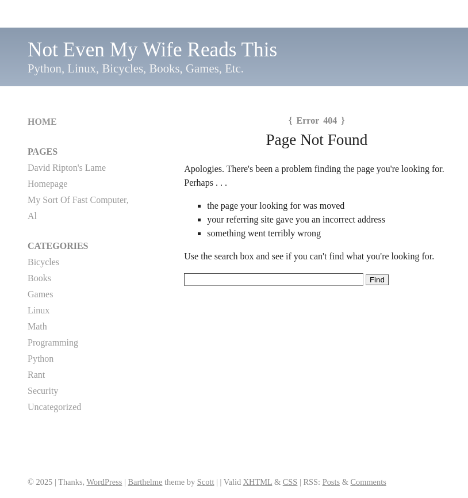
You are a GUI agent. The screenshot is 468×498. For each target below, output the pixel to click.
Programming (53, 342)
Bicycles (43, 262)
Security (43, 391)
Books (39, 278)
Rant (36, 375)
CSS (290, 481)
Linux (38, 310)
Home (42, 122)
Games (40, 294)
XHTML (258, 481)
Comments (368, 481)
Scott (205, 481)
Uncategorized (54, 407)
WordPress (104, 481)
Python (40, 358)
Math (37, 326)
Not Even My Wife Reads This (152, 50)
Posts (331, 481)
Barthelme (145, 481)
